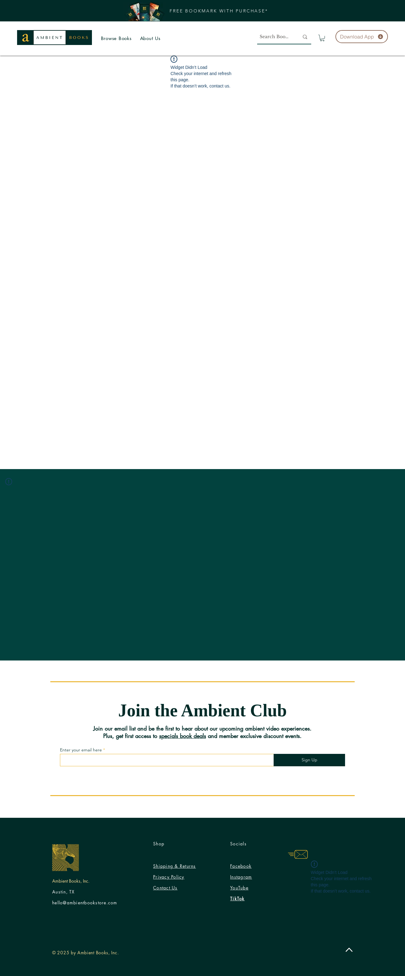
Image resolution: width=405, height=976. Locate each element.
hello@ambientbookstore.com (84, 903)
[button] (219, 11)
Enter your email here (81, 750)
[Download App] (361, 36)
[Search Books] (273, 37)
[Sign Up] (309, 760)
